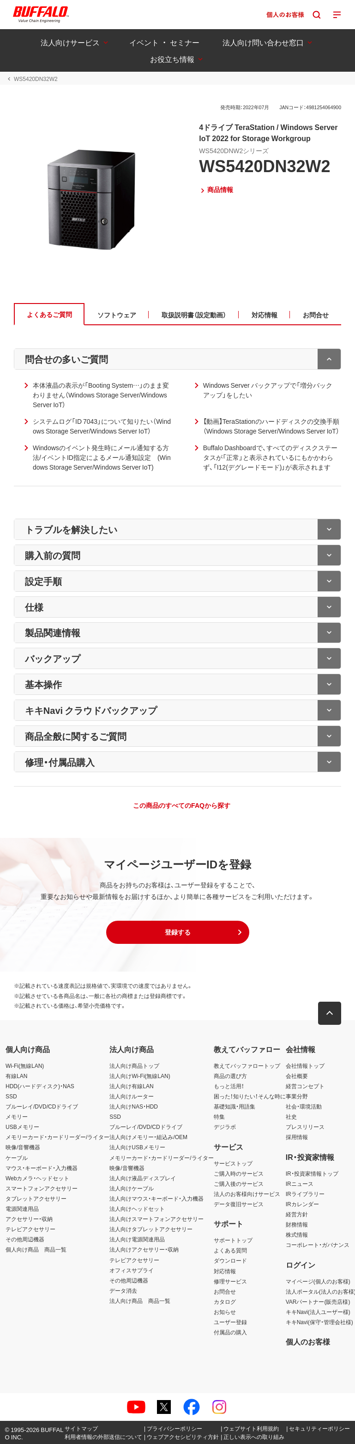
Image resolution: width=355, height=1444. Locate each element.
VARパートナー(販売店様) (318, 1301)
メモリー (17, 1116)
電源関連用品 (22, 1208)
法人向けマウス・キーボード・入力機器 (156, 1198)
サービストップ (233, 1163)
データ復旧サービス (239, 1204)
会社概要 (297, 1076)
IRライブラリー (305, 1194)
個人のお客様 (308, 1341)
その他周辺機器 (25, 1239)
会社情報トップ (305, 1065)
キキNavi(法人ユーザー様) (318, 1312)
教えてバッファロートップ (247, 1065)
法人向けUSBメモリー (137, 1147)
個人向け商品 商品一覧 (36, 1249)
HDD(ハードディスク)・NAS (40, 1086)
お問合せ (225, 1291)
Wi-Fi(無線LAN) (25, 1065)
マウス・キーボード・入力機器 (42, 1168)
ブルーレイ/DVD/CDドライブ (42, 1106)
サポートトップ (233, 1240)
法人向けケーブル (131, 1188)
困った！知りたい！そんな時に (250, 1096)
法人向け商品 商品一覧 (139, 1300)
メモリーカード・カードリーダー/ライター (57, 1137)
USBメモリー (22, 1126)
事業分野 (297, 1096)
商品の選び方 (230, 1076)
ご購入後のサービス (239, 1183)
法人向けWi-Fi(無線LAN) (139, 1076)
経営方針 (297, 1214)
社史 (291, 1116)
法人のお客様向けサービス (247, 1194)
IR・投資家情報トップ (312, 1173)
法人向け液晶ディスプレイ (142, 1178)
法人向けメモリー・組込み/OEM (148, 1137)
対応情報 (225, 1271)
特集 (219, 1116)
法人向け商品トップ (134, 1065)
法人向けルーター (131, 1096)
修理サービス (230, 1281)
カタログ (225, 1301)
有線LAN (16, 1076)
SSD (11, 1096)
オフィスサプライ (131, 1270)
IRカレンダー (302, 1204)
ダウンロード (230, 1260)
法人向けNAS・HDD (133, 1106)
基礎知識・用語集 (234, 1106)
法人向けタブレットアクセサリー (151, 1229)
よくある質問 (230, 1250)
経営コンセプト (305, 1086)
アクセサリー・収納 (29, 1219)
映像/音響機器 (23, 1147)
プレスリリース (305, 1126)
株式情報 (297, 1234)
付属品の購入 (230, 1332)
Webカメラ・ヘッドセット (37, 1178)
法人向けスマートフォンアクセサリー (156, 1219)
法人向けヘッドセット (137, 1208)
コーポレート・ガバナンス (317, 1244)
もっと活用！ (229, 1086)
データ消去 (123, 1290)
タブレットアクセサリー (36, 1198)
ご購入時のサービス (239, 1173)
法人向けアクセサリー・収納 (144, 1249)
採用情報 (297, 1137)
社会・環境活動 (304, 1106)
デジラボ (225, 1126)
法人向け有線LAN (131, 1086)
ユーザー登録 (230, 1322)
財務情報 (297, 1224)
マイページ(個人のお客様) (318, 1281)
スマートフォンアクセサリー (42, 1188)
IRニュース (299, 1183)
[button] (177, 932)
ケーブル (17, 1157)
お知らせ (225, 1312)
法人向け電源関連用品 (137, 1239)
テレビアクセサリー (30, 1229)
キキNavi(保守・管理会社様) (319, 1322)
